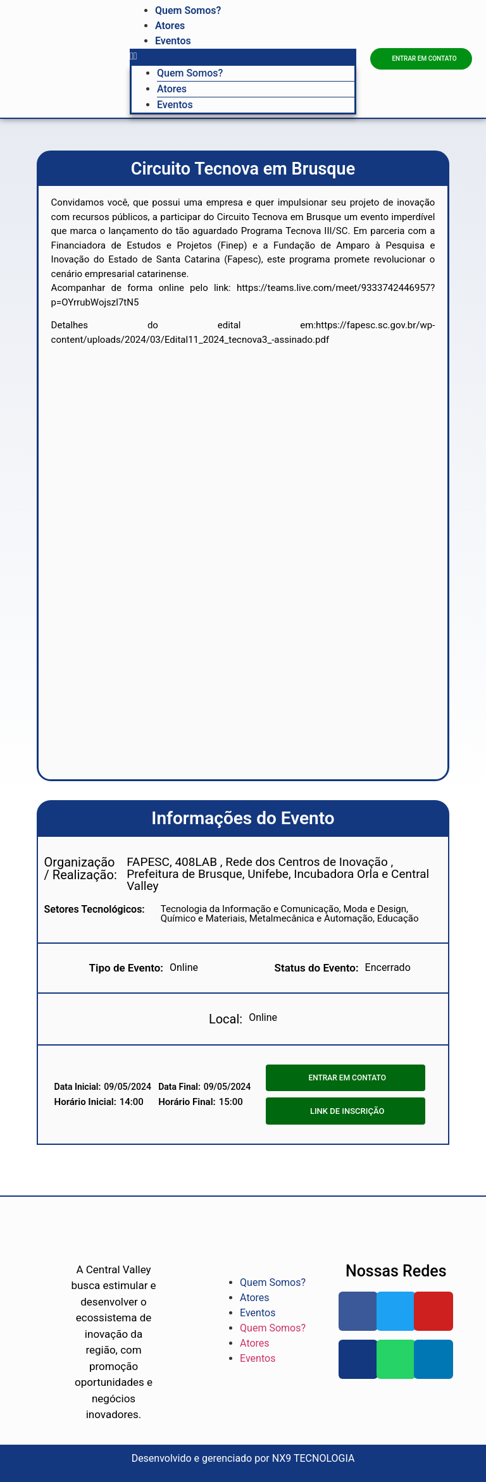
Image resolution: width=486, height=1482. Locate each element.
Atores (170, 26)
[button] (243, 56)
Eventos (173, 41)
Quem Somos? (188, 10)
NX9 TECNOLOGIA (313, 1458)
